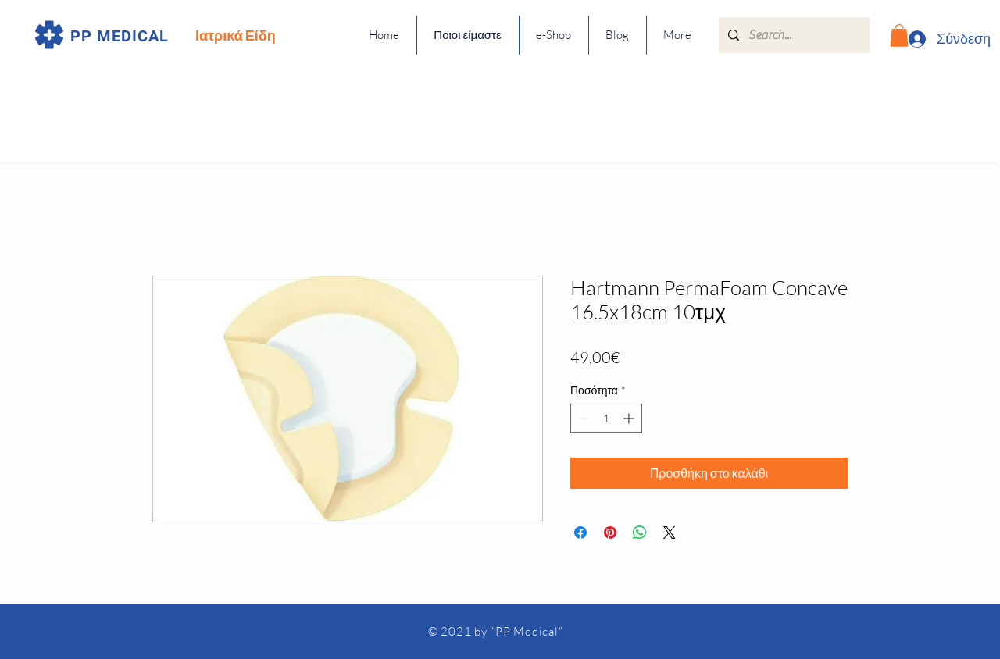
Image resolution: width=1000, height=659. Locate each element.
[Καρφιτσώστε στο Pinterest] (610, 532)
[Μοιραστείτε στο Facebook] (580, 532)
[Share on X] (669, 532)
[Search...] (792, 35)
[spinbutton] (606, 418)
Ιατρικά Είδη (235, 35)
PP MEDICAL (119, 36)
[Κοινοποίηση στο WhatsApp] (639, 532)
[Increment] (630, 418)
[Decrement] (582, 418)
